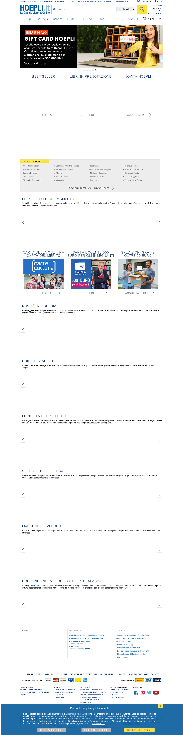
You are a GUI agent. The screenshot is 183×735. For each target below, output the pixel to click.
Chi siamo (159, 5)
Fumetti (73, 19)
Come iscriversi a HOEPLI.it (31, 689)
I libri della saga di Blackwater (128, 648)
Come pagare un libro (64, 692)
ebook (88, 19)
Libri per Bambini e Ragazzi (100, 169)
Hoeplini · (50, 674)
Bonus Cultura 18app (125, 645)
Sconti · (121, 674)
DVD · (39, 674)
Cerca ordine (146, 1)
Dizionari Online (47, 1)
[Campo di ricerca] (87, 9)
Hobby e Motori (61, 177)
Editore (33, 1)
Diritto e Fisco (28, 177)
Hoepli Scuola (76, 1)
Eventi (109, 1)
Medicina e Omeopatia (98, 173)
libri (28, 19)
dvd (103, 19)
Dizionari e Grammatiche (32, 180)
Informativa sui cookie (90, 697)
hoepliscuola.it (117, 697)
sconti (133, 19)
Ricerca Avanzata (155, 13)
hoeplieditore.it (117, 692)
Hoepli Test (62, 1)
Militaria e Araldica (97, 177)
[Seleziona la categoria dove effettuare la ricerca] (126, 9)
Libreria (23, 1)
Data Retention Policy (89, 700)
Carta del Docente (124, 642)
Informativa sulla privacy (91, 694)
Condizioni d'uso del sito (91, 689)
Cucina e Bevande (30, 173)
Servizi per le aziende (94, 1)
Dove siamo (158, 8)
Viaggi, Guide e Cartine (133, 180)
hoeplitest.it (116, 694)
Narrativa (93, 180)
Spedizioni (59, 694)
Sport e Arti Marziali (132, 173)
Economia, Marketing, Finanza (67, 166)
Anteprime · (107, 674)
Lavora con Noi (121, 1)
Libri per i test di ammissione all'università (133, 651)
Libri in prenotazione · (84, 674)
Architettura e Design (31, 166)
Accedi (160, 1)
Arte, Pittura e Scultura (31, 169)
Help (161, 10)
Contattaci (59, 697)
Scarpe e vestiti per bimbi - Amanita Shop (133, 635)
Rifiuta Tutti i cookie (96, 730)
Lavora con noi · (138, 674)
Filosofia (59, 173)
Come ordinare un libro (65, 689)
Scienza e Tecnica (131, 166)
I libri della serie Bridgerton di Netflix (131, 654)
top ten (118, 19)
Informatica (60, 180)
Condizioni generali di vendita (93, 692)
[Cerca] (142, 9)
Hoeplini (35, 585)
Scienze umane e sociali (134, 169)
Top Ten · (63, 674)
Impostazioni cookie (51, 730)
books (58, 19)
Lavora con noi (123, 657)
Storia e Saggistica (132, 177)
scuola (42, 19)
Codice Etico (85, 702)
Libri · (30, 674)
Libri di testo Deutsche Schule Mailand (131, 638)
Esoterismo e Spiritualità (65, 169)
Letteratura (94, 166)
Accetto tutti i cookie (139, 730)
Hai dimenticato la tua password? (34, 692)
